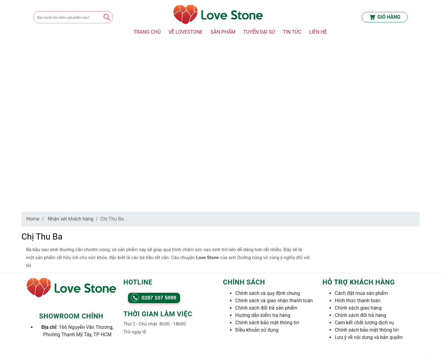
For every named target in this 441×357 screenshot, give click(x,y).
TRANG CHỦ (147, 32)
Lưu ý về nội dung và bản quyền (369, 337)
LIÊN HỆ (318, 32)
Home (33, 219)
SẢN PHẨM (222, 32)
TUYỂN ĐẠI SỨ (259, 32)
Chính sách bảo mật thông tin (267, 322)
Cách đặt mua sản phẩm (361, 293)
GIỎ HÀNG (385, 17)
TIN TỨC (292, 32)
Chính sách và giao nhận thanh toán (274, 300)
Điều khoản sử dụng (256, 330)
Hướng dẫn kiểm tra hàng (262, 315)
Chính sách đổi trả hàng (360, 315)
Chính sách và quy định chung (267, 293)
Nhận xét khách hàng (70, 219)
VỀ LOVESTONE (185, 32)
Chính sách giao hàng (358, 308)
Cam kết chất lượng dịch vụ (364, 322)
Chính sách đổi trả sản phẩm (266, 308)
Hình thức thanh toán (357, 300)
